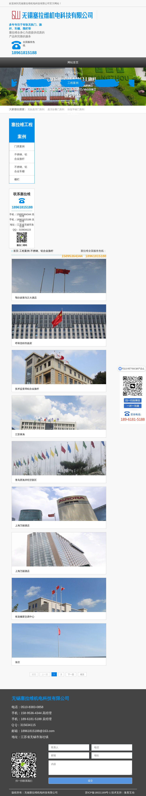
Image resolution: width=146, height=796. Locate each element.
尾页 (82, 674)
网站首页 (73, 62)
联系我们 (73, 113)
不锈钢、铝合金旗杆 (41, 250)
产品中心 (73, 72)
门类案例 (19, 146)
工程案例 (73, 82)
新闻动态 (73, 93)
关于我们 (73, 103)
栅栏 (16, 179)
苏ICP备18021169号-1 (98, 792)
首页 (15, 250)
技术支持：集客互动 (122, 792)
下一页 (71, 674)
